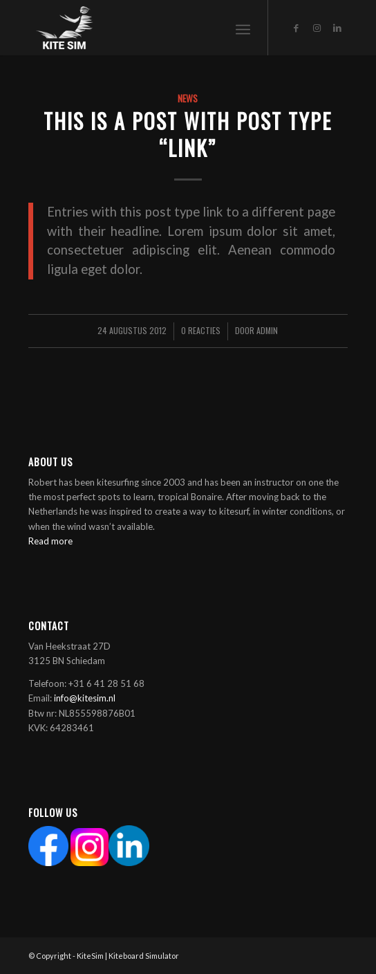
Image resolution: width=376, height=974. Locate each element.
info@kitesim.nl (84, 698)
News (188, 98)
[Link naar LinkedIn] (337, 28)
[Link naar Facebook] (295, 28)
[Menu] (243, 27)
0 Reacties (200, 330)
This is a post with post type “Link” (188, 134)
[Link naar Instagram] (316, 28)
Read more (50, 540)
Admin (267, 330)
